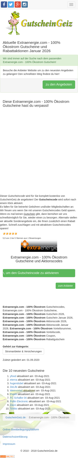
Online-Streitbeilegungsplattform (21, 429)
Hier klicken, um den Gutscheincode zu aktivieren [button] (31, 273)
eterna (13, 379)
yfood (13, 376)
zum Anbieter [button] (65, 285)
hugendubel (16, 383)
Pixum (13, 394)
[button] (39, 245)
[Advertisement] (39, 155)
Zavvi (13, 405)
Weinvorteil (16, 390)
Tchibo (13, 408)
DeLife (13, 386)
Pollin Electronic (19, 401)
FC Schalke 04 (18, 397)
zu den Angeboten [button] (59, 84)
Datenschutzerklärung (15, 436)
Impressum (9, 443)
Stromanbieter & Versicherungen (23, 351)
